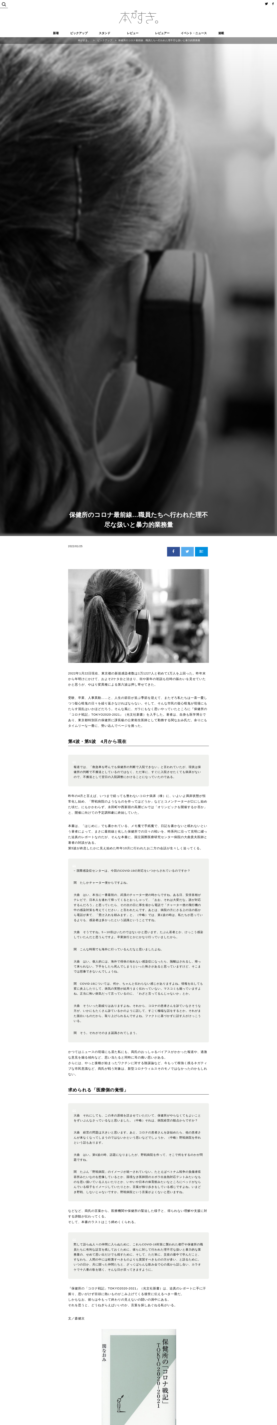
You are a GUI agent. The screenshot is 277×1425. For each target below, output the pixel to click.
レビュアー (162, 33)
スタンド (104, 33)
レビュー (132, 33)
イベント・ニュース (194, 33)
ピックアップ (79, 33)
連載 (221, 33)
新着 (56, 33)
